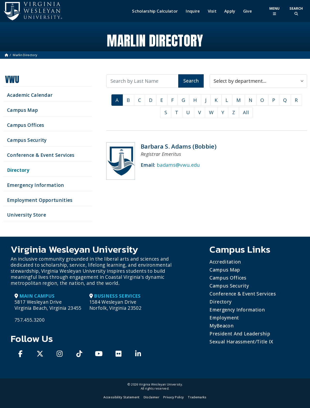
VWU (12, 79)
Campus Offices (227, 277)
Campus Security (229, 285)
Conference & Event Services (242, 293)
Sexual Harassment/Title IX (241, 341)
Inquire (193, 11)
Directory (220, 301)
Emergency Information (237, 309)
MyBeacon (221, 325)
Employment (224, 317)
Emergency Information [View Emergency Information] (35, 185)
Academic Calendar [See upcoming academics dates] (30, 95)
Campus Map (224, 269)
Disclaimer (151, 397)
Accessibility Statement (121, 397)
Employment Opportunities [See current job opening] (40, 200)
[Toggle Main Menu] (274, 11)
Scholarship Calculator (155, 11)
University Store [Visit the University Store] (26, 215)
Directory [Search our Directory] (18, 170)
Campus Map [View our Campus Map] (22, 110)
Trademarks (197, 397)
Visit (212, 11)
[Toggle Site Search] (296, 11)
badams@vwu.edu (178, 165)
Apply (229, 11)
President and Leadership (239, 333)
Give (247, 11)
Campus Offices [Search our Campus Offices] (25, 125)
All (246, 112)
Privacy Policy (173, 397)
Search (191, 80)
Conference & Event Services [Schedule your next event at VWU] (41, 155)
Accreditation (225, 261)
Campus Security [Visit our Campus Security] (27, 140)
